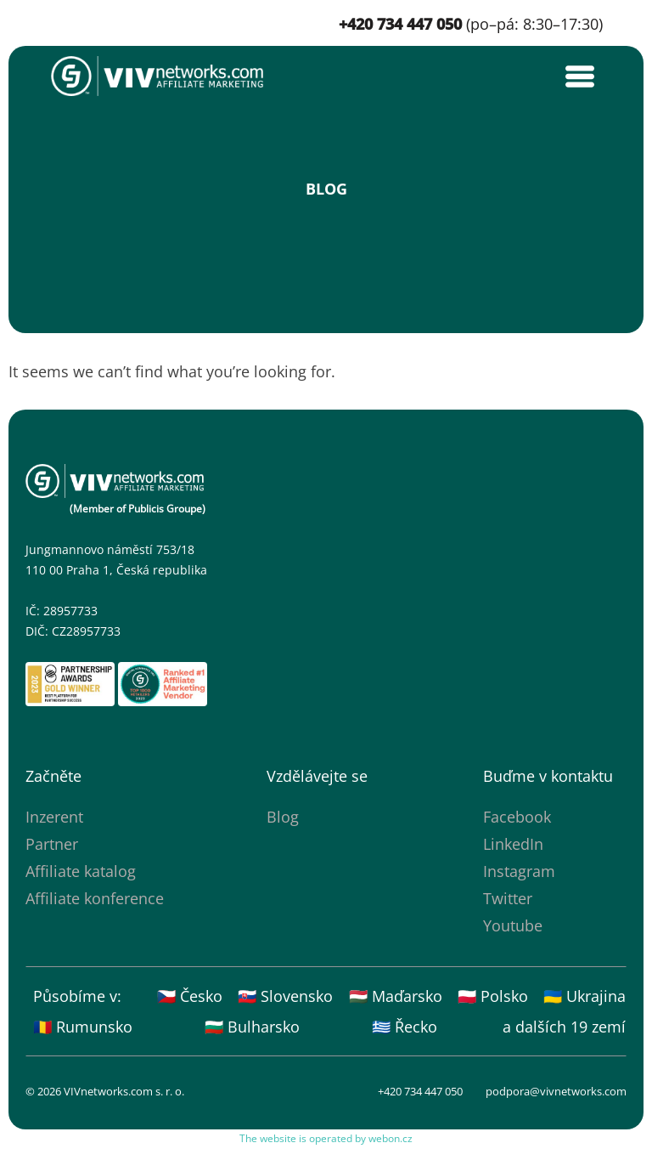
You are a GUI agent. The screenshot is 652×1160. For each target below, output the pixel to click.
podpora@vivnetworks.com (556, 1091)
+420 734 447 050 (420, 1091)
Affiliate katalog (80, 871)
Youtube (512, 925)
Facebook (517, 816)
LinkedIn (513, 844)
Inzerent (54, 816)
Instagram (519, 871)
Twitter (507, 898)
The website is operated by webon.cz (326, 1138)
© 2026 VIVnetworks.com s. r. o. (104, 1091)
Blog (283, 816)
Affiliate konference (94, 898)
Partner (51, 844)
